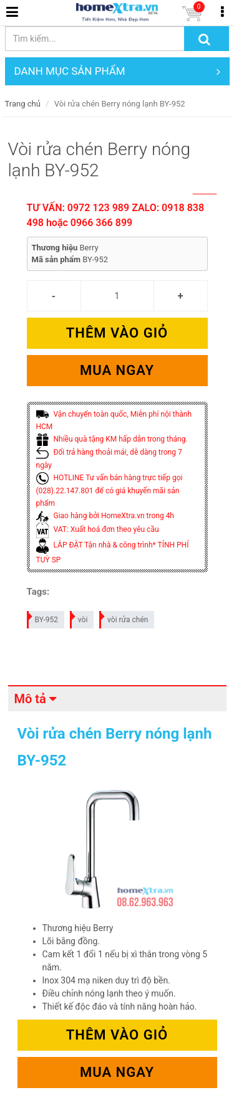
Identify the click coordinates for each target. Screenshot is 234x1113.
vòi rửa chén (124, 617)
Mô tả (30, 698)
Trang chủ (23, 103)
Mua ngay (117, 370)
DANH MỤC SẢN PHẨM (117, 71)
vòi (79, 617)
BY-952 (43, 617)
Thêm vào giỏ (117, 333)
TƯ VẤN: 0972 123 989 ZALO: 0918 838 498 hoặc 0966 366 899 (116, 215)
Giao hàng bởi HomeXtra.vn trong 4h (105, 515)
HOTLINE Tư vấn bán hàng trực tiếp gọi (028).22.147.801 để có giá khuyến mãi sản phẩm (109, 490)
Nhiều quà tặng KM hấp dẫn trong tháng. (112, 439)
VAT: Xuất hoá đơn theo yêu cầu (97, 529)
